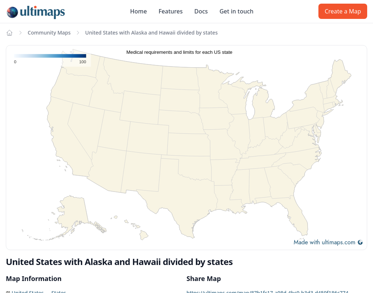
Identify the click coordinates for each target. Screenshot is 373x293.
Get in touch (236, 11)
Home (138, 11)
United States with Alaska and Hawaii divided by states (151, 32)
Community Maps (49, 32)
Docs (201, 11)
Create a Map (343, 11)
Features (171, 11)
